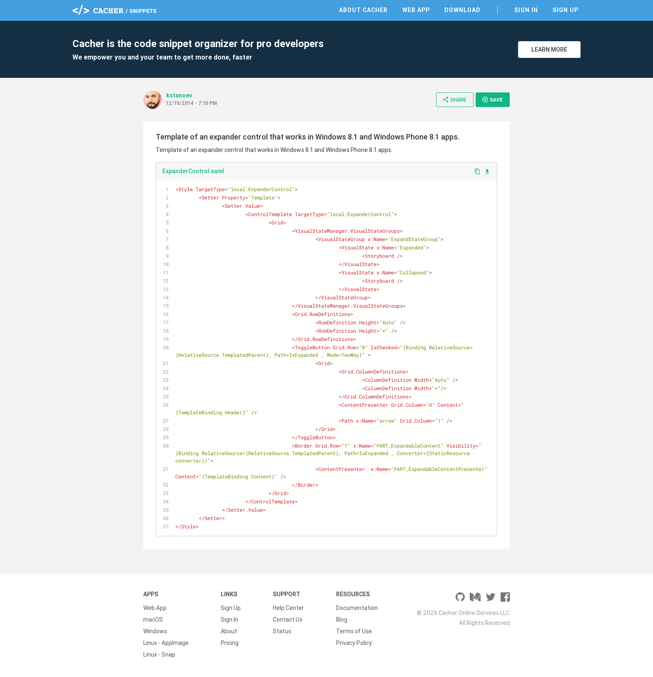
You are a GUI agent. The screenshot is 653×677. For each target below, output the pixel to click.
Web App (416, 10)
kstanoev (179, 95)
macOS (153, 619)
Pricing (230, 643)
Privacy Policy (354, 643)
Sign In (526, 10)
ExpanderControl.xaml (193, 171)
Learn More (549, 49)
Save (492, 99)
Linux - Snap (159, 654)
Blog (341, 619)
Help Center (288, 608)
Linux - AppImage (166, 643)
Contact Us (287, 619)
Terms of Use (354, 631)
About (229, 631)
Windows (155, 631)
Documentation (357, 608)
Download (462, 10)
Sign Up (565, 10)
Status (282, 631)
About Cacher (363, 10)
